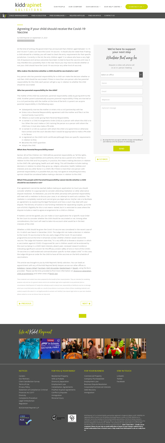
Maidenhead (64, 268)
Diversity (22, 395)
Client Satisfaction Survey (29, 381)
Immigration (57, 395)
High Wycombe (52, 268)
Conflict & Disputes (59, 392)
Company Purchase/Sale (94, 378)
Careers (22, 376)
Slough (75, 268)
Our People (59, 7)
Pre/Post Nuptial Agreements (63, 389)
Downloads (57, 15)
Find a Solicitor (39, 15)
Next (86, 303)
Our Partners (24, 378)
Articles (77, 15)
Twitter (119, 378)
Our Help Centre (112, 7)
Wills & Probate (58, 378)
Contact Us (135, 6)
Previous (25, 303)
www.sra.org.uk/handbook (113, 424)
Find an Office (94, 15)
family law (53, 273)
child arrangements (25, 273)
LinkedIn (120, 376)
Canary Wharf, (32, 268)
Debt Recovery (90, 389)
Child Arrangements (18, 15)
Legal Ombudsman (26, 400)
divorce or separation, (83, 271)
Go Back (102, 159)
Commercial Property (93, 376)
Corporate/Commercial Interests (97, 387)
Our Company (75, 7)
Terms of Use (24, 384)
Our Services (92, 7)
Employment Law (59, 384)
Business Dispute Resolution (95, 384)
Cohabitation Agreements (62, 387)
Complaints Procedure (28, 398)
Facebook (121, 381)
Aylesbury (21, 268)
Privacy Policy (24, 387)
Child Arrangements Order (44, 120)
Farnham (41, 268)
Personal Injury (58, 398)
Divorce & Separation (60, 381)
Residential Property (60, 376)
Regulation (23, 403)
